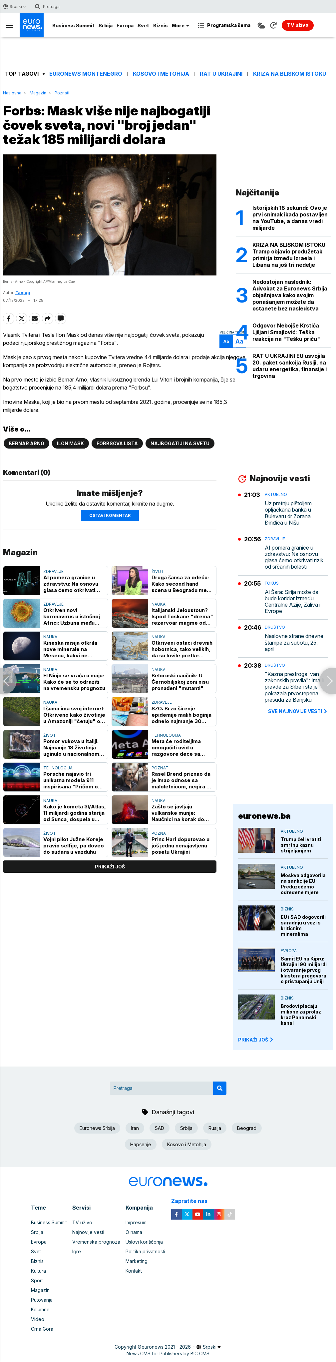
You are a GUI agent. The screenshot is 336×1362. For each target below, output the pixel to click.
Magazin (38, 92)
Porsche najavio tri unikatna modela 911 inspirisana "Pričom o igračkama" (70, 780)
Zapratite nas (193, 1201)
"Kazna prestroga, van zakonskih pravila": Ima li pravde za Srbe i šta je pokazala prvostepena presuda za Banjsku (294, 687)
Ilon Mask (70, 443)
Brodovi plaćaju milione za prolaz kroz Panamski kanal (301, 1014)
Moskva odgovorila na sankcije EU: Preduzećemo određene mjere (303, 883)
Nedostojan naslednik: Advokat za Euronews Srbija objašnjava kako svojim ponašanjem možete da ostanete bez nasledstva (289, 295)
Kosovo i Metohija (161, 74)
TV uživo (82, 1222)
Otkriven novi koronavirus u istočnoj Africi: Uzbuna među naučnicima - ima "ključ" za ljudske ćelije (74, 616)
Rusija (214, 1128)
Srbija (106, 25)
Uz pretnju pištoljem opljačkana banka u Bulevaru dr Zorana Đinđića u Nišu (288, 513)
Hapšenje (140, 1144)
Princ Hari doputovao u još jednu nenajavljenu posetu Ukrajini (180, 845)
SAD (159, 1128)
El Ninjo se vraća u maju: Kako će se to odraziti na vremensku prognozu (74, 681)
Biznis (160, 25)
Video (37, 1319)
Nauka (159, 604)
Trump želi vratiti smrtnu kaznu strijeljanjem (301, 844)
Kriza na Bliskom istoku (289, 74)
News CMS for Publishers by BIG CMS (168, 1353)
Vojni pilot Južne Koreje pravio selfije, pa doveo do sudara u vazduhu (73, 845)
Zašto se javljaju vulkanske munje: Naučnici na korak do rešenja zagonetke (178, 812)
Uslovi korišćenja (144, 1242)
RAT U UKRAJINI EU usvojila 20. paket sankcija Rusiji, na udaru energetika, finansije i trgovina (289, 366)
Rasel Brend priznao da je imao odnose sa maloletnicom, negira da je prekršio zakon (182, 780)
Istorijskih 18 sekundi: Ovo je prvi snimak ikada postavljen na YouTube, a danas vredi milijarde (290, 217)
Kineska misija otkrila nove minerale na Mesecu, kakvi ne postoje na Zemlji (70, 649)
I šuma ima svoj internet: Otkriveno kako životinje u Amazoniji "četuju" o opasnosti (74, 714)
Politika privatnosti (145, 1251)
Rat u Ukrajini (221, 74)
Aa (226, 341)
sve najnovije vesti (298, 711)
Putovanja (42, 1300)
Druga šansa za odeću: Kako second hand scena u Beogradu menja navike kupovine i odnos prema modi (183, 583)
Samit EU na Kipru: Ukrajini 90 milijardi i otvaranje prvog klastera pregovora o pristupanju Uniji (304, 970)
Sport (37, 1280)
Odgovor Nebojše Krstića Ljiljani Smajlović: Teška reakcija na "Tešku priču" (286, 332)
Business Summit (73, 25)
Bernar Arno (26, 443)
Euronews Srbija (97, 1128)
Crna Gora (42, 1329)
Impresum (136, 1222)
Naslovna (12, 92)
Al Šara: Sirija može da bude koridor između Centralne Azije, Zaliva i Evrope (292, 602)
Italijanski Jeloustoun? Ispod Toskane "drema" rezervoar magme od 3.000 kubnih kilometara (183, 616)
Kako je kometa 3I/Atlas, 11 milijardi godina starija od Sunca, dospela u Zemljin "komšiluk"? (74, 812)
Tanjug (22, 292)
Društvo (275, 627)
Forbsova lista (117, 443)
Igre (76, 1251)
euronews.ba (264, 816)
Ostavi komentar (110, 515)
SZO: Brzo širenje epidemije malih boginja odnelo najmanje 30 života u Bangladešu (181, 714)
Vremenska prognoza (96, 1242)
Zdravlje (53, 571)
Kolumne (40, 1309)
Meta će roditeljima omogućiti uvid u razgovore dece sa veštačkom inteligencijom (176, 747)
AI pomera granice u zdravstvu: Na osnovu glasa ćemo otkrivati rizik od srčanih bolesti (72, 583)
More (180, 25)
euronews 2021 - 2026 (166, 1347)
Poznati (62, 92)
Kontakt (134, 1271)
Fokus (272, 583)
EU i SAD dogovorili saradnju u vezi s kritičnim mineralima (303, 925)
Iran (135, 1128)
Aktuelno (276, 494)
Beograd (246, 1128)
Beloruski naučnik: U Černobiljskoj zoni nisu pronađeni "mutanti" (180, 681)
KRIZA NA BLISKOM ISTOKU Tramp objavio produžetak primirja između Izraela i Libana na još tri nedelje (288, 254)
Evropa (125, 25)
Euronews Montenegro (85, 74)
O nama (134, 1232)
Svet (143, 25)
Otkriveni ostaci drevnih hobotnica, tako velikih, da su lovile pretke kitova (182, 649)
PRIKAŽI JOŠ (256, 1040)
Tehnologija (166, 735)
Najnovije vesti (88, 1232)
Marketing (137, 1261)
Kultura (38, 1271)
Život (158, 571)
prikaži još (110, 866)
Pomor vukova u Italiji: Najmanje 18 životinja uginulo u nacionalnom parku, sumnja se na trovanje (71, 747)
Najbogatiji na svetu (180, 443)
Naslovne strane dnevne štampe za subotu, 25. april (294, 642)
